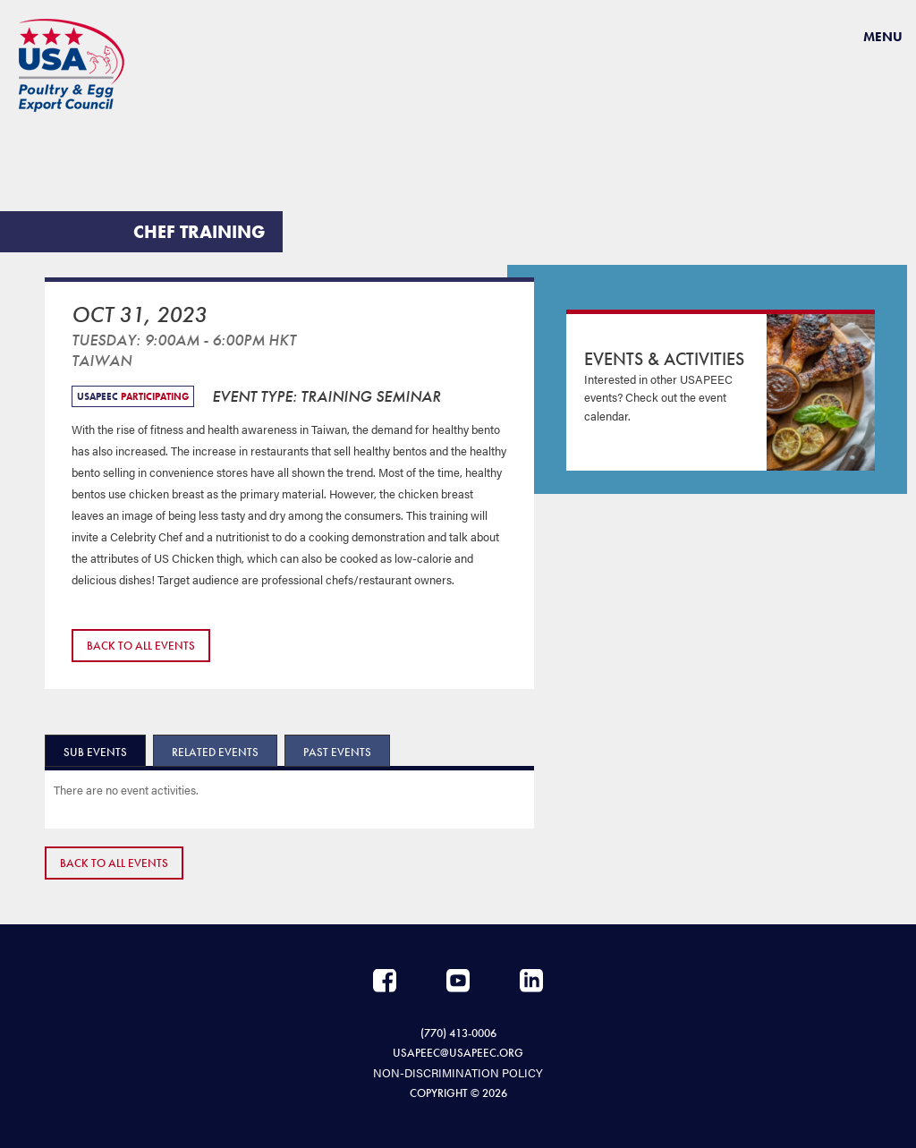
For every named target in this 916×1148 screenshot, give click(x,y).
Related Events (215, 752)
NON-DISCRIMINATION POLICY (458, 1072)
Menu (883, 37)
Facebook (384, 980)
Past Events (337, 752)
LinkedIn (531, 980)
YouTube (458, 980)
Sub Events (95, 752)
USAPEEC (71, 65)
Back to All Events (141, 645)
